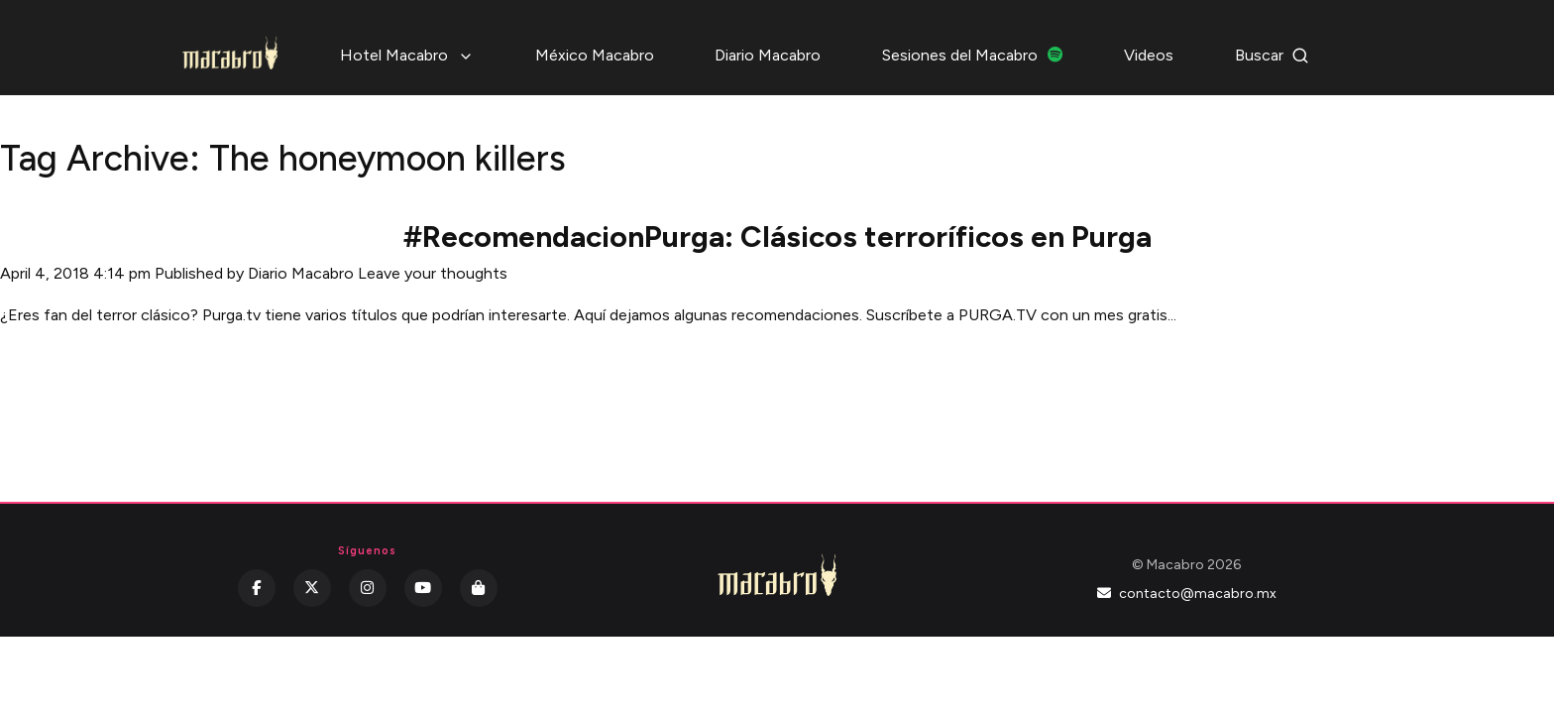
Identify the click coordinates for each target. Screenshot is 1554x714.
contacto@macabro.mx (1186, 593)
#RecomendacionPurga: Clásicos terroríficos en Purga (777, 236)
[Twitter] (312, 588)
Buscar (1272, 55)
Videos (1148, 55)
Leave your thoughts (432, 273)
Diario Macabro (768, 55)
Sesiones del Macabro (972, 55)
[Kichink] (479, 588)
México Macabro (594, 55)
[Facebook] (257, 588)
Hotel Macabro (407, 55)
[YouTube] (423, 588)
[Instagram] (368, 588)
